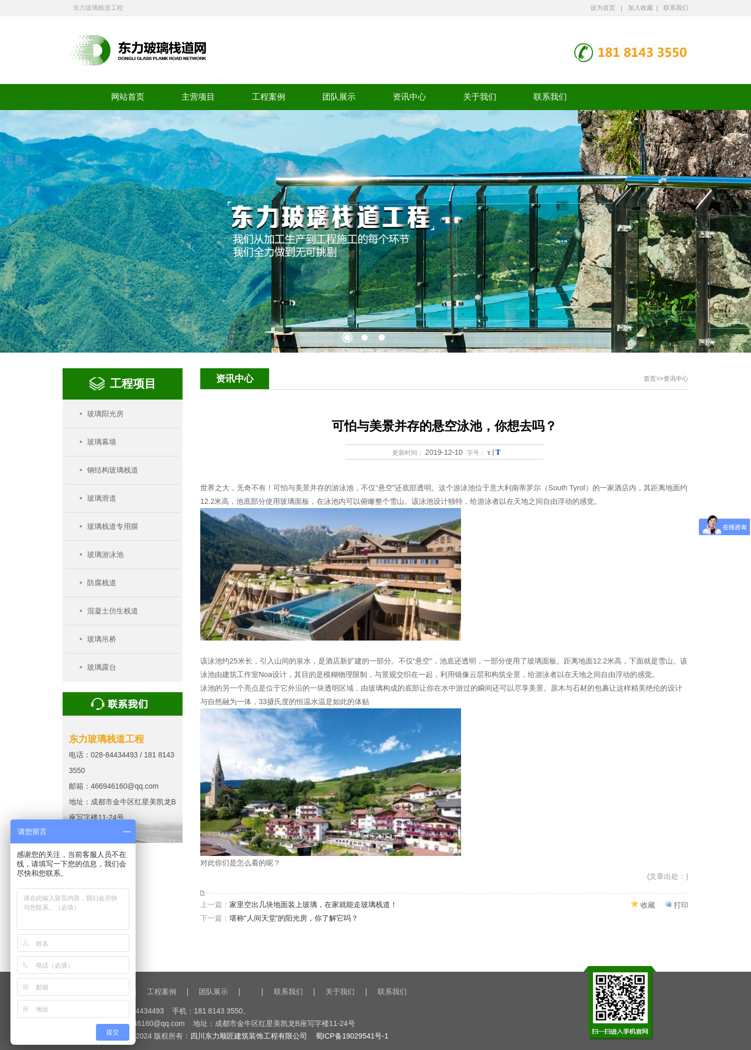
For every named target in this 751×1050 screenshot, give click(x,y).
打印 (681, 905)
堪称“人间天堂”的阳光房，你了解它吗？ (293, 918)
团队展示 (339, 96)
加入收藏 (640, 7)
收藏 (647, 905)
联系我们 (675, 7)
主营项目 (198, 96)
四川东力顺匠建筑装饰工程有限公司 (248, 1036)
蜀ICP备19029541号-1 (352, 1036)
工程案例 (268, 96)
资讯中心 (409, 96)
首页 (650, 378)
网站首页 (127, 96)
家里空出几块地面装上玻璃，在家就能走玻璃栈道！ (313, 904)
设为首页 (602, 7)
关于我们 (479, 96)
